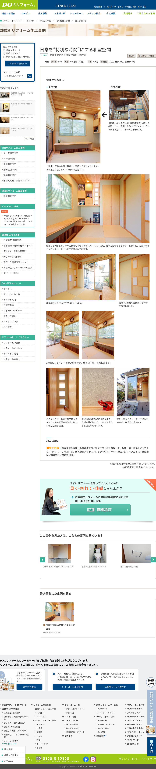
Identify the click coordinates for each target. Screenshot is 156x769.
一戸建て (40, 712)
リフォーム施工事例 (42, 704)
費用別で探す (10, 163)
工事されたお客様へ (135, 728)
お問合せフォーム (134, 720)
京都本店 (70, 712)
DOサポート (102, 708)
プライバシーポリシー (136, 732)
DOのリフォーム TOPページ (14, 704)
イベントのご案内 (10, 206)
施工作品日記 (72, 724)
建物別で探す (10, 175)
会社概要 (8, 327)
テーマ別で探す (11, 152)
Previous (42, 559)
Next (153, 559)
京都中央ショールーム (75, 708)
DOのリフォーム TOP (12, 20)
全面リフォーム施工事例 (13, 147)
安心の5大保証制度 (12, 256)
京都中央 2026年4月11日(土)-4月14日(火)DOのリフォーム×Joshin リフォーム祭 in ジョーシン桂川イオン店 (18, 220)
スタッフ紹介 (10, 316)
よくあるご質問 (11, 353)
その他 (39, 747)
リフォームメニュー (13, 358)
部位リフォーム (12, 53)
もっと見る (30, 139)
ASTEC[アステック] (105, 712)
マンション (41, 716)
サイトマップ (132, 740)
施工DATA (8, 761)
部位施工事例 (45, 20)
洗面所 (39, 732)
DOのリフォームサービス (107, 704)
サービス (8, 288)
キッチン (40, 724)
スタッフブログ (11, 321)
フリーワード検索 (11, 72)
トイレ (39, 736)
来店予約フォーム (134, 724)
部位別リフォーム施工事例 (14, 190)
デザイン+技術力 (11, 273)
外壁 (38, 740)
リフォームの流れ (12, 342)
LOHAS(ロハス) (72, 728)
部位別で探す (10, 196)
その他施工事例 (63, 20)
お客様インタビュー (13, 310)
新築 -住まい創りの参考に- (17, 56)
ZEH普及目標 (132, 743)
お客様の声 (9, 304)
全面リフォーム (12, 49)
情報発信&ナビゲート (75, 732)
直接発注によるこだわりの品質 (18, 267)
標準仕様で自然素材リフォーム (18, 245)
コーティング (42, 743)
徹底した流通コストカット (16, 262)
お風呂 (39, 728)
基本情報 (8, 749)
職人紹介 (68, 736)
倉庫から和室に (11, 755)
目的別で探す (10, 158)
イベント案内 (10, 299)
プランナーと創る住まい (15, 250)
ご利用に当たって (134, 736)
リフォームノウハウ (13, 347)
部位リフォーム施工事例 (45, 720)
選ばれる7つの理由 (11, 234)
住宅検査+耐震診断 (12, 240)
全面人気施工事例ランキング (17, 180)
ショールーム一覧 (12, 294)
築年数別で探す (11, 169)
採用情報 (101, 736)
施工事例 (30, 20)
